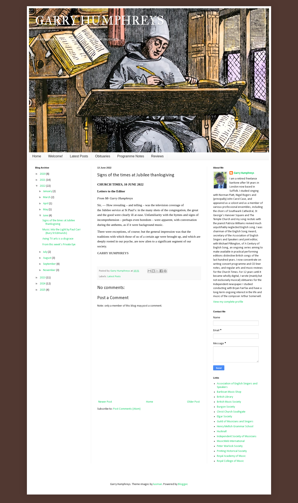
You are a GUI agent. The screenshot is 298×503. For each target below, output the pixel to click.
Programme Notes (130, 156)
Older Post (193, 401)
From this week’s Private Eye (59, 244)
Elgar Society (224, 416)
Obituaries (102, 156)
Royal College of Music (230, 461)
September (49, 264)
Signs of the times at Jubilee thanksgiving (58, 222)
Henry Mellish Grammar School (235, 426)
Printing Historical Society (232, 451)
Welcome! (55, 156)
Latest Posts (79, 156)
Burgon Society (226, 406)
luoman (157, 484)
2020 (43, 174)
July (45, 252)
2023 (43, 277)
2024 (43, 283)
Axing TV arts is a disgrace (57, 238)
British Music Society (229, 401)
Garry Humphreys (244, 173)
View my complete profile (228, 301)
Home (36, 156)
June (46, 215)
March (47, 197)
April (46, 203)
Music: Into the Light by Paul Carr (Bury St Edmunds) (61, 231)
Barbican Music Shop (229, 391)
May (46, 209)
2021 (43, 180)
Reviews (157, 156)
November (49, 270)
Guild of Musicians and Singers (235, 421)
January (48, 191)
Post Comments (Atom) (127, 408)
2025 (43, 289)
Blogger (182, 484)
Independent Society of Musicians (236, 436)
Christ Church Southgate (231, 411)
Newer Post (105, 401)
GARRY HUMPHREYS (99, 20)
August (47, 258)
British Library (225, 396)
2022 (43, 186)
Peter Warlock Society (230, 446)
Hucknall (222, 431)
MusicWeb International (231, 441)
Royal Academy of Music (231, 456)
